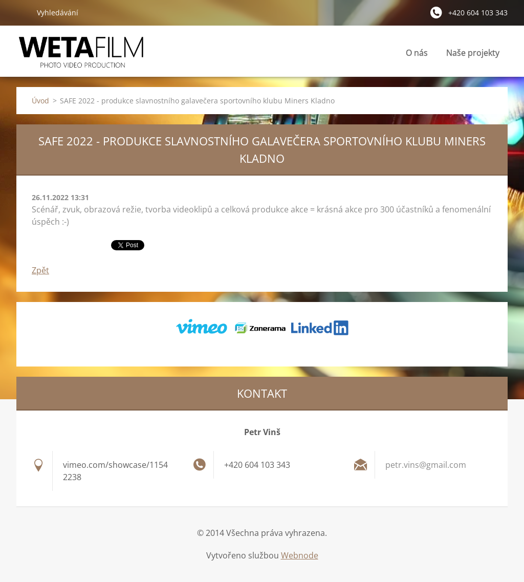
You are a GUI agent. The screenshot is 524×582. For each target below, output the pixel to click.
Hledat (22, 12)
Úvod (40, 100)
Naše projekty (472, 52)
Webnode (299, 555)
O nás (417, 52)
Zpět (40, 270)
